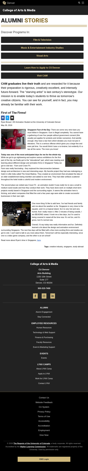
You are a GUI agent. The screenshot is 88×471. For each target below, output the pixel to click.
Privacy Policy (44, 412)
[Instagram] (44, 299)
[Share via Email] (12, 118)
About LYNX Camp (44, 369)
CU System (44, 407)
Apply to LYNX (44, 374)
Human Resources (44, 328)
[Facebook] (35, 299)
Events (44, 358)
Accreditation (44, 426)
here (39, 240)
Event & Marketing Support (44, 347)
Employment (44, 430)
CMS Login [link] (44, 459)
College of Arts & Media (19, 10)
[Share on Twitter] (7, 118)
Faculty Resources (44, 342)
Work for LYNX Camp (44, 378)
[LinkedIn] (53, 299)
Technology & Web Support (44, 332)
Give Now (44, 435)
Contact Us (44, 398)
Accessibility (44, 421)
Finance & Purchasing (44, 337)
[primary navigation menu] (83, 3)
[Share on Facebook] (3, 118)
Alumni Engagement (44, 312)
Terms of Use (44, 416)
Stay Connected (44, 317)
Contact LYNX (44, 383)
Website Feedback (44, 402)
